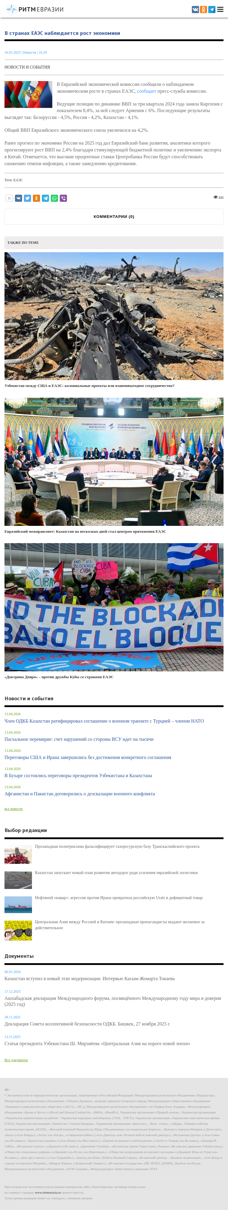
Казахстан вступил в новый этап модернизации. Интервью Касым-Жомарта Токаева (89, 978)
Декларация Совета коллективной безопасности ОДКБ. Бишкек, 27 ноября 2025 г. (87, 1023)
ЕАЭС (18, 180)
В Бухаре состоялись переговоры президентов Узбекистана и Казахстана (78, 775)
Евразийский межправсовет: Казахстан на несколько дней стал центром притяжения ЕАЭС (114, 466)
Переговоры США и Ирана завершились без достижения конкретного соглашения (87, 757)
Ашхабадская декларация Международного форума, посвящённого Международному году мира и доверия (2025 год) (112, 1001)
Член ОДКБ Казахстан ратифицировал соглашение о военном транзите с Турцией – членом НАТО (104, 720)
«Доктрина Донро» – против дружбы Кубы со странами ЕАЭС (114, 611)
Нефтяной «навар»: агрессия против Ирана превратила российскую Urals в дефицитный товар (119, 898)
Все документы (16, 1060)
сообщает (147, 91)
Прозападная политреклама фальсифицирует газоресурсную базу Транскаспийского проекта (117, 846)
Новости (30, 52)
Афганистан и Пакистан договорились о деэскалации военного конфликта (79, 793)
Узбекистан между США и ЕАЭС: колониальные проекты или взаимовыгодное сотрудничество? (114, 320)
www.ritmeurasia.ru (48, 1192)
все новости (13, 809)
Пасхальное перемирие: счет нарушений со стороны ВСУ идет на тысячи (79, 739)
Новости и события (27, 67)
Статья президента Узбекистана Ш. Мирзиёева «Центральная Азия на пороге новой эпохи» (97, 1043)
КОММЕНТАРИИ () (114, 216)
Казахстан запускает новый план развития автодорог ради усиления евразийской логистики (116, 872)
